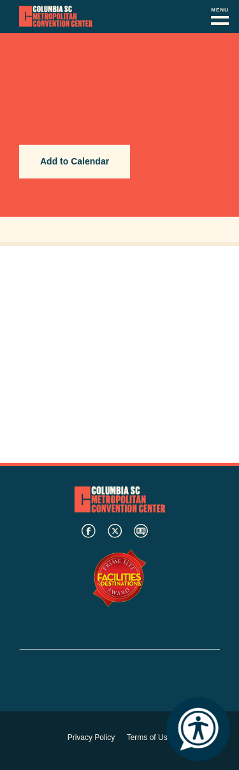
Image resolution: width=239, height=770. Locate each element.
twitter (115, 531)
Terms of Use (149, 737)
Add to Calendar (74, 161)
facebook (89, 531)
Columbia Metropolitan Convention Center (55, 16)
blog (141, 531)
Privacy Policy (91, 737)
